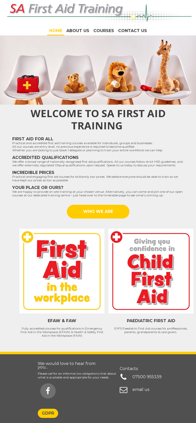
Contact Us (132, 30)
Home (55, 30)
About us (77, 30)
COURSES (103, 30)
